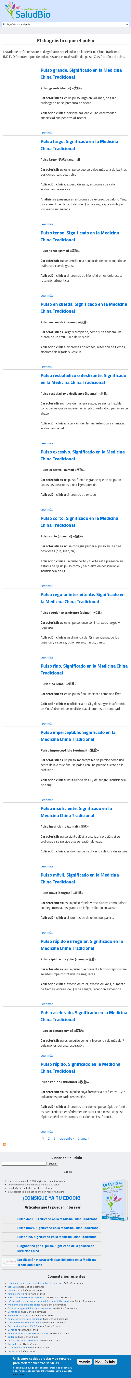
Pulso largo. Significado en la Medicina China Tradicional (79, 145)
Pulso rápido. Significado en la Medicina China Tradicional (80, 1067)
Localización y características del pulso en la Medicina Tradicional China (56, 1262)
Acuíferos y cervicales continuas (25, 1319)
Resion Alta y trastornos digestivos (26, 1297)
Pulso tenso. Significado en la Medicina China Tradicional (80, 236)
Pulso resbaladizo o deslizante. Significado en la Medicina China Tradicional (83, 379)
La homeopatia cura (18, 1347)
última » (83, 1138)
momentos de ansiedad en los (24, 1305)
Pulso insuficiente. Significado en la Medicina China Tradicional (76, 812)
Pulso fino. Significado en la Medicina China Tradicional (84, 669)
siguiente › (66, 1138)
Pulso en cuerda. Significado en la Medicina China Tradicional (84, 307)
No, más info (105, 1363)
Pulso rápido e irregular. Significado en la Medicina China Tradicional (82, 945)
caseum (12, 1290)
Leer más (47, 132)
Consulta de (14, 1312)
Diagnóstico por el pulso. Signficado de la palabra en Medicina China (55, 1248)
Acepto (84, 1363)
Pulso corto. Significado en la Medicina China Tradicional (79, 522)
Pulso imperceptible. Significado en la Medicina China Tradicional (78, 736)
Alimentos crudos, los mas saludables (28, 1333)
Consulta (12, 1330)
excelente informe (17, 1315)
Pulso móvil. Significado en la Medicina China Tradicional (80, 878)
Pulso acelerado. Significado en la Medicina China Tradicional (84, 1016)
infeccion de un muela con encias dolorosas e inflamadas (38, 1301)
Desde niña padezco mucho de (24, 1322)
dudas (11, 1351)
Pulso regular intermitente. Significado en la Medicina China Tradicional (83, 598)
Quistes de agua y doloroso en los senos (29, 1308)
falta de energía (16, 1294)
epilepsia (13, 1337)
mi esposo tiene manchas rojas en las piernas (32, 1283)
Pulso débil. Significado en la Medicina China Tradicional (57, 1219)
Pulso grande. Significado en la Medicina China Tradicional (81, 73)
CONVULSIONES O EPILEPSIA (23, 1340)
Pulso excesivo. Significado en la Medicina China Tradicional (83, 455)
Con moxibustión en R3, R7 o (23, 1326)
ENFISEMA (13, 1287)
